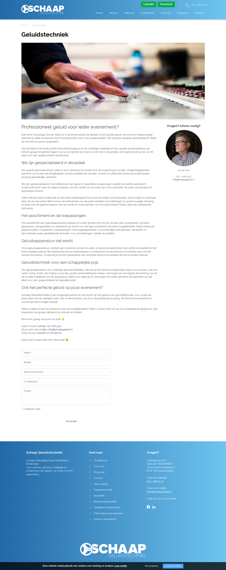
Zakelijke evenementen (107, 497)
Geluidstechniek (103, 480)
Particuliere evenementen (108, 503)
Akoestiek (99, 486)
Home (99, 12)
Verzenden (31, 416)
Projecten (182, 12)
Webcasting (101, 474)
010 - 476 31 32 (199, 4)
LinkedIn (148, 4)
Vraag (27, 390)
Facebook (166, 4)
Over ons (166, 12)
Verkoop (129, 12)
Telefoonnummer (33, 371)
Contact (199, 12)
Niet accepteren (151, 566)
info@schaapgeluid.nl (60, 329)
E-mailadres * (31, 381)
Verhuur (113, 12)
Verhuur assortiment (105, 509)
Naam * (28, 352)
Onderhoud (147, 12)
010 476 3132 (54, 326)
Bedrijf (27, 362)
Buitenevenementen (105, 491)
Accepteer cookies (173, 566)
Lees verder (120, 566)
